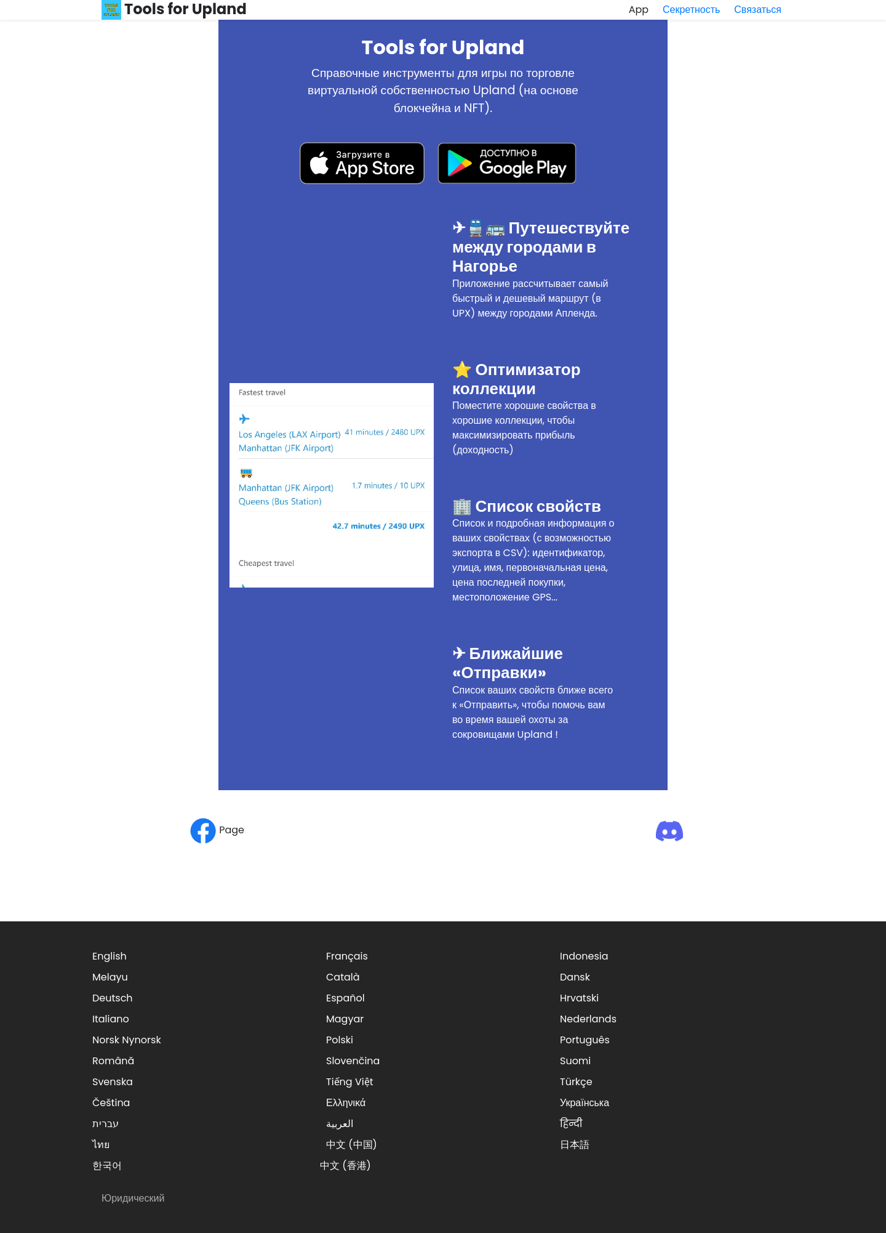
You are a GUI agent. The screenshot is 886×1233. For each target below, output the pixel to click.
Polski (339, 1040)
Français (347, 956)
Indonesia (584, 956)
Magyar (345, 1019)
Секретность (691, 9)
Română (113, 1061)
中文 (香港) (345, 1165)
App (639, 9)
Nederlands (588, 1019)
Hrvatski (579, 998)
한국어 (107, 1165)
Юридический (133, 1198)
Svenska (112, 1082)
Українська (584, 1103)
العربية (339, 1124)
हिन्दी (571, 1124)
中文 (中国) (351, 1145)
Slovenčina (353, 1061)
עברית (105, 1124)
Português (585, 1040)
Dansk (575, 977)
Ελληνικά (345, 1103)
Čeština (111, 1103)
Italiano (110, 1019)
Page (217, 830)
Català (343, 977)
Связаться (757, 9)
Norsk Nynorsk (126, 1040)
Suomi (575, 1061)
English (109, 956)
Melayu (110, 977)
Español (345, 998)
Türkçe (576, 1082)
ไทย (101, 1145)
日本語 (574, 1145)
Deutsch (112, 998)
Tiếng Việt (349, 1082)
